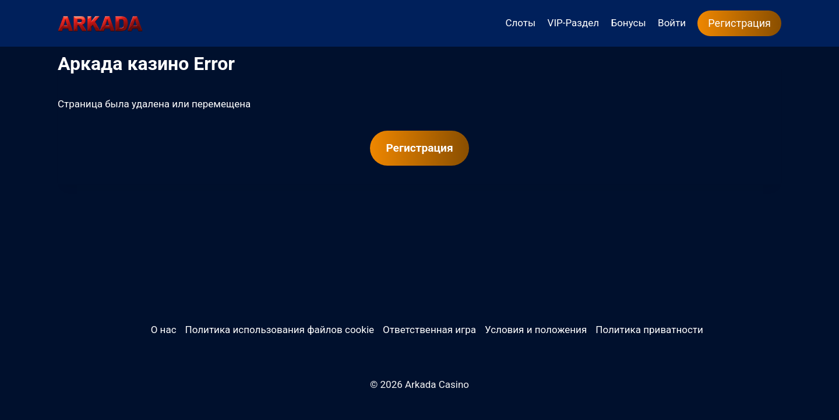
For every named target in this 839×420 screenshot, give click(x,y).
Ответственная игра (429, 329)
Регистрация (739, 23)
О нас (164, 329)
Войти (672, 23)
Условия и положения (536, 329)
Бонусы (628, 23)
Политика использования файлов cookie (279, 329)
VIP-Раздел (574, 23)
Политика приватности (649, 329)
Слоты (520, 23)
